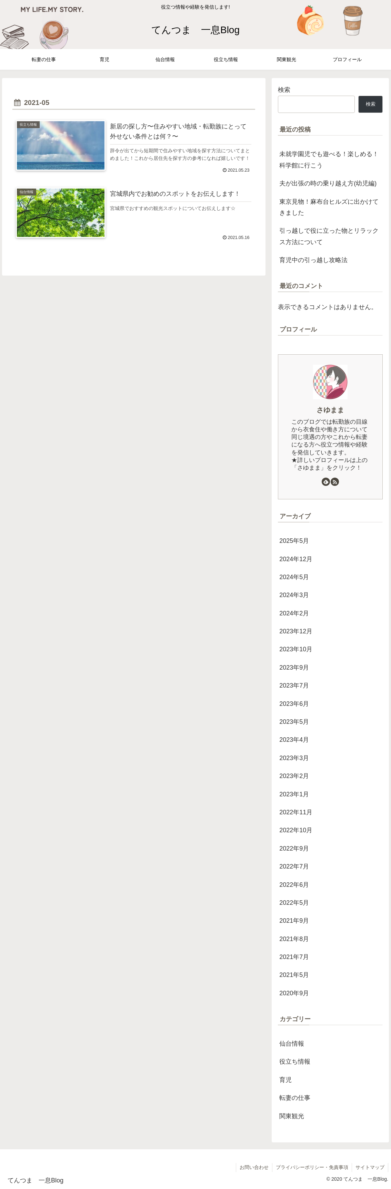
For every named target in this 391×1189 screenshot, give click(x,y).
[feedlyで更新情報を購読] (326, 482)
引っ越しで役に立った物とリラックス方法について (329, 236)
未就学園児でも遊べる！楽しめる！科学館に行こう (329, 160)
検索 (284, 89)
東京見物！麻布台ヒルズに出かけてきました (329, 207)
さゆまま (330, 410)
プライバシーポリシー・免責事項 (312, 1167)
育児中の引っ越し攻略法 (313, 260)
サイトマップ (369, 1167)
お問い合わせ (254, 1167)
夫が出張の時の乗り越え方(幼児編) (328, 183)
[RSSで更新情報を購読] (335, 482)
